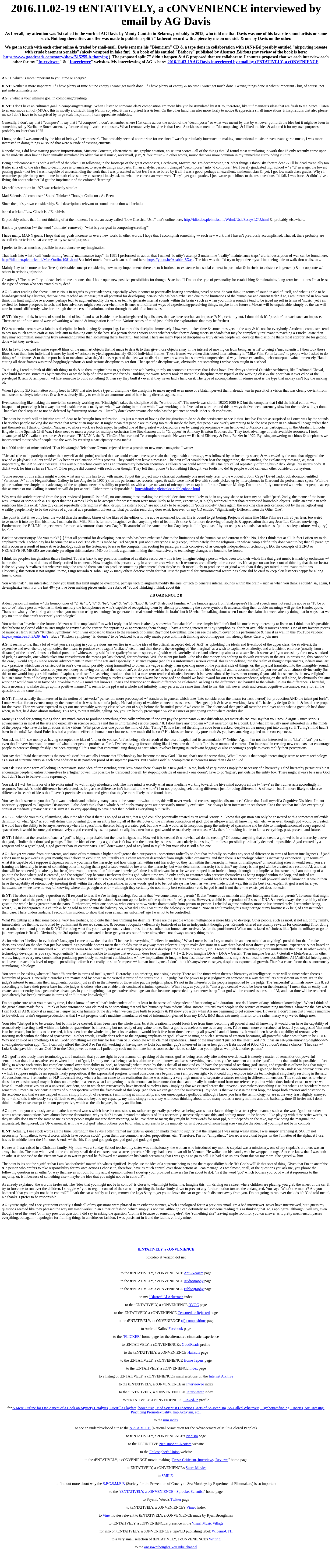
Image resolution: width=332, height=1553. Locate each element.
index (194, 1368)
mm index (170, 1420)
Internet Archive (221, 1376)
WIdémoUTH (222, 1531)
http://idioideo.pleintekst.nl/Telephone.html (167, 489)
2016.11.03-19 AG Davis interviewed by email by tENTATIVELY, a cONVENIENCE (243, 62)
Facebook (176, 1329)
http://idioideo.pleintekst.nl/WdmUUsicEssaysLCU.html (227, 219)
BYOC (193, 1305)
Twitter (175, 1499)
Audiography (193, 1281)
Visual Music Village (207, 1523)
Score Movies (196, 1468)
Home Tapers (194, 1360)
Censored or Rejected (194, 1313)
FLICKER (132, 1337)
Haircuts (193, 1352)
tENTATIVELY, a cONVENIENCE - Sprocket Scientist (162, 1491)
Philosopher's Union (164, 1452)
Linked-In (191, 1400)
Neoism (192, 1436)
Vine (106, 1515)
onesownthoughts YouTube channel (170, 1547)
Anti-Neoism (193, 1273)
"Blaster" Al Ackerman (166, 1297)
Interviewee (49, 62)
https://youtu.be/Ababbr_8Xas (169, 260)
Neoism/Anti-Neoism (175, 1444)
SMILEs (168, 1476)
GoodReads (190, 1344)
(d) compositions (193, 1321)
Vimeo (191, 1507)
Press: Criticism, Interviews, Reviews (200, 1460)
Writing (214, 1539)
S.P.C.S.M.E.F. (114, 1484)
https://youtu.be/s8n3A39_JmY (25, 636)
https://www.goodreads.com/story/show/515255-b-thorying (55, 57)
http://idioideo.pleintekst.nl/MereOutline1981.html (40, 260)
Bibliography (193, 1289)
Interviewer (80, 62)
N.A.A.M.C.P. (140, 1428)
